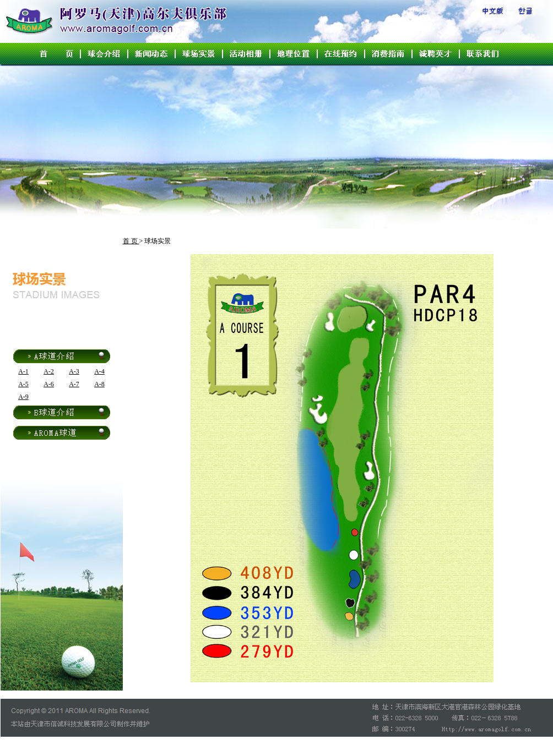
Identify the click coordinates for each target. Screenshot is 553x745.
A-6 (49, 384)
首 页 (131, 241)
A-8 (99, 384)
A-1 (23, 371)
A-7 (74, 384)
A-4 (99, 371)
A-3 (74, 371)
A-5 (23, 384)
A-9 (23, 397)
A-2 (49, 371)
